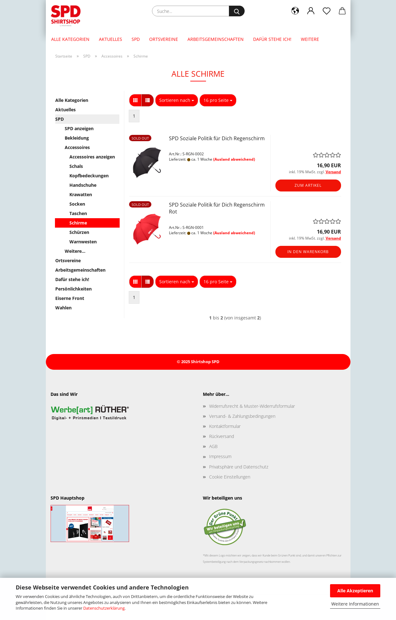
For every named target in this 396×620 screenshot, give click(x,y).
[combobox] (176, 100)
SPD (136, 39)
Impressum (220, 456)
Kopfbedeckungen (89, 176)
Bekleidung (77, 138)
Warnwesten (83, 242)
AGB (213, 446)
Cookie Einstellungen (229, 477)
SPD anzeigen (79, 128)
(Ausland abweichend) (234, 159)
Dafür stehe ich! (272, 39)
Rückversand (221, 436)
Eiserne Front (69, 298)
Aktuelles (110, 39)
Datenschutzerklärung (104, 608)
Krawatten (80, 194)
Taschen (78, 213)
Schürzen (79, 232)
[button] (295, 11)
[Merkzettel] (326, 11)
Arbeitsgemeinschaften (215, 39)
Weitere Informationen (355, 604)
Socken (77, 204)
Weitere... (75, 251)
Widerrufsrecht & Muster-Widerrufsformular (252, 406)
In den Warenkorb (308, 251)
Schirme (78, 223)
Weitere (310, 39)
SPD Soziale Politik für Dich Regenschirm (217, 138)
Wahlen (63, 308)
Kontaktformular (225, 426)
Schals (76, 166)
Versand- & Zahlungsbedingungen (242, 416)
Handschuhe (82, 185)
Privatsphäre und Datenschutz (238, 467)
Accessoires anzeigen (92, 157)
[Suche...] (237, 11)
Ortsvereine (163, 39)
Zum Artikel (308, 185)
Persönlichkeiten (73, 289)
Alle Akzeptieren (355, 591)
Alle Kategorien (70, 39)
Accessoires (77, 147)
